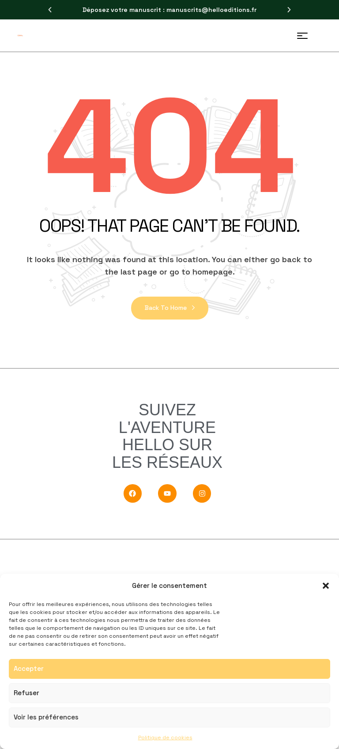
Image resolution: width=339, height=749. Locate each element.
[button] (325, 585)
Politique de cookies (165, 737)
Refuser (26, 693)
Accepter (29, 668)
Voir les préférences (46, 717)
